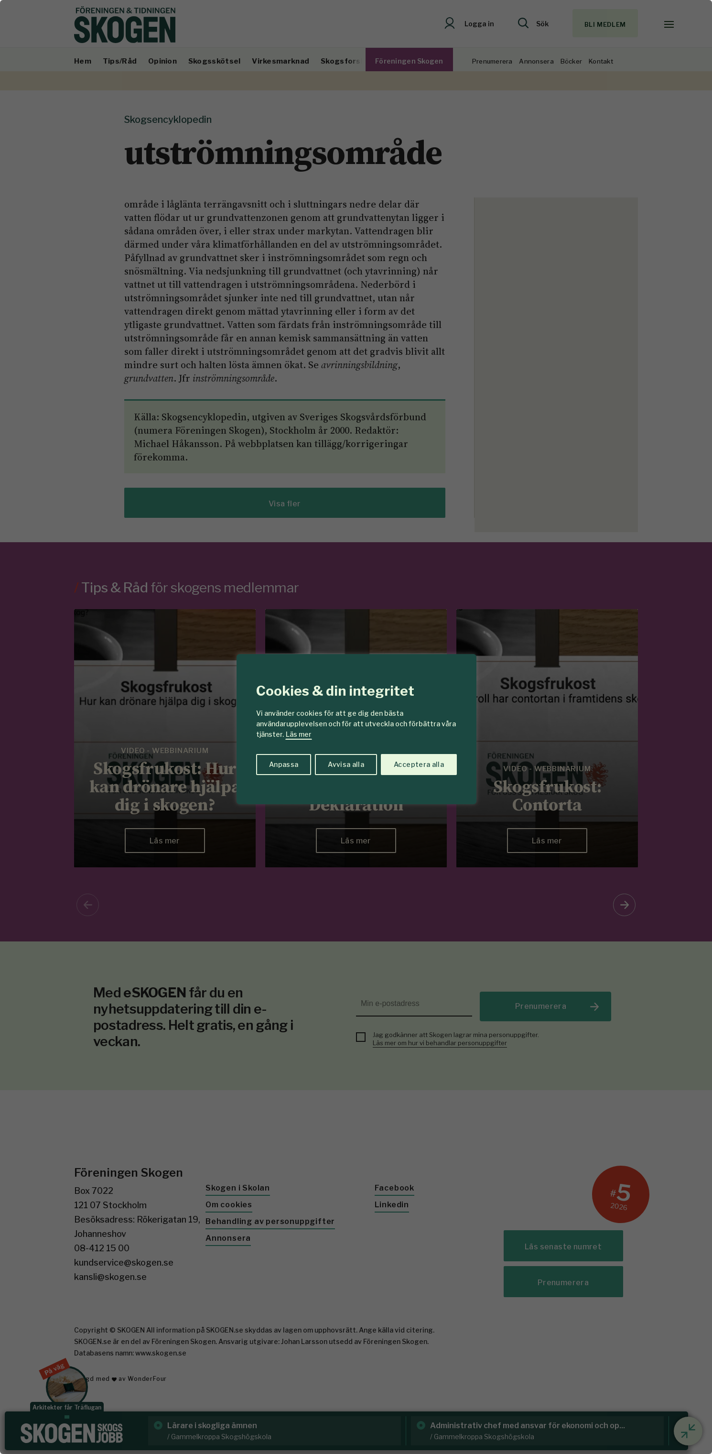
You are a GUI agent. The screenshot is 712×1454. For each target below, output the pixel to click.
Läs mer (299, 734)
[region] (356, 727)
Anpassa (283, 764)
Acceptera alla (419, 764)
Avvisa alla (346, 764)
